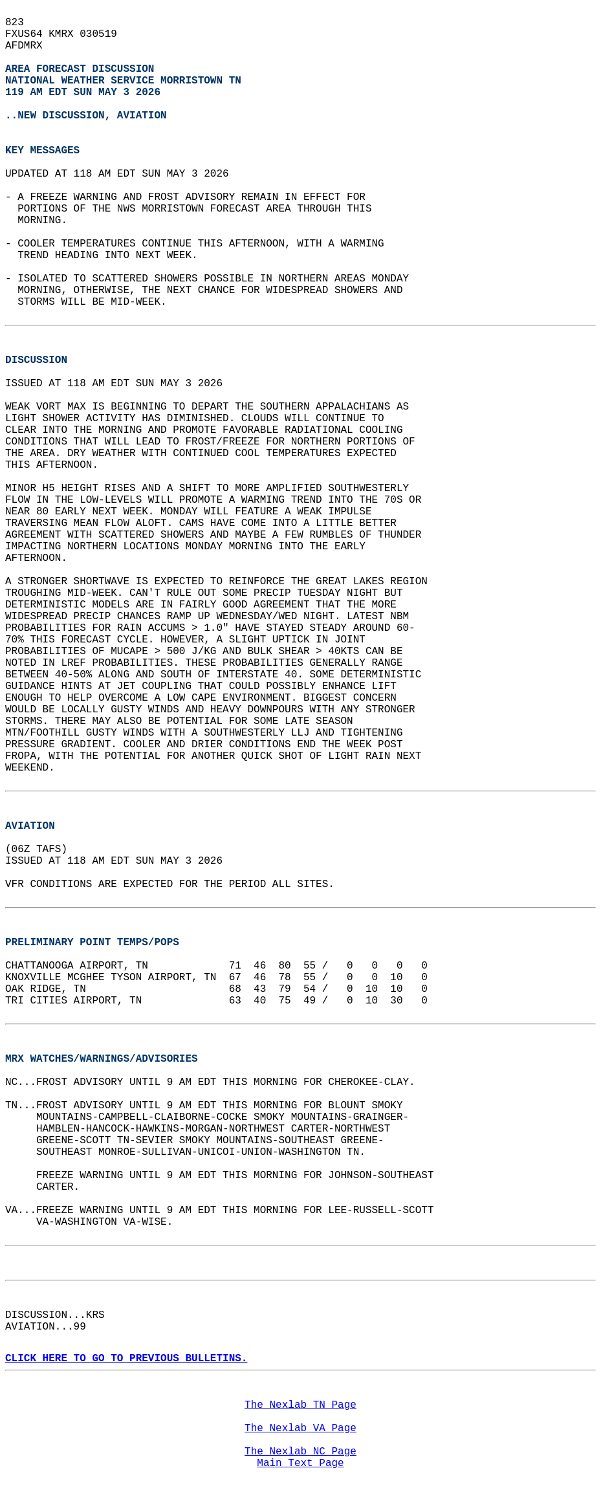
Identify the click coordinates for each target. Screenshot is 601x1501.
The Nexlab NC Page (300, 1452)
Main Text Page (300, 1463)
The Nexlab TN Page (300, 1405)
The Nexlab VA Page (300, 1428)
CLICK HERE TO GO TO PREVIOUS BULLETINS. (126, 1358)
